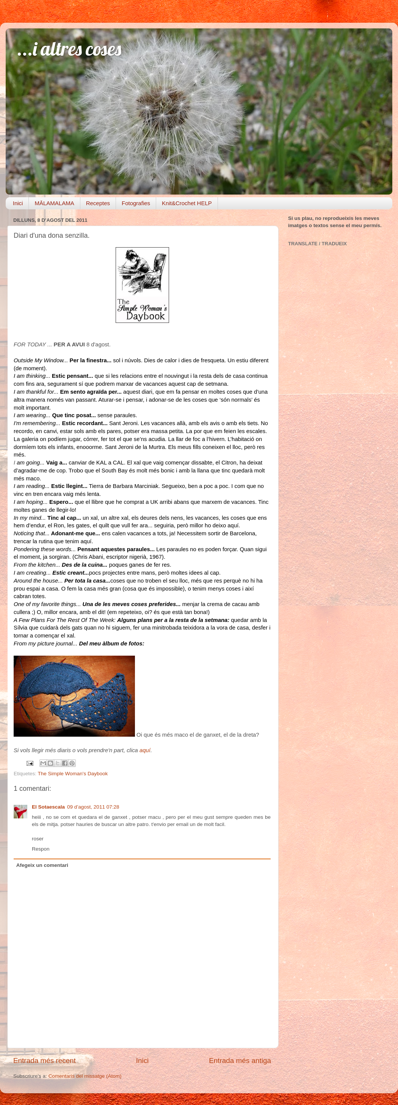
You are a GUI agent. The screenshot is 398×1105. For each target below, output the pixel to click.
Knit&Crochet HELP (187, 203)
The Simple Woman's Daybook (73, 773)
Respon (41, 849)
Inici (18, 203)
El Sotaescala (48, 807)
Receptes (98, 203)
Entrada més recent (44, 1060)
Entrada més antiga (240, 1060)
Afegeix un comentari (42, 865)
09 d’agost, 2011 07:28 (93, 807)
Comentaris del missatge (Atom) (85, 1076)
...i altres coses (69, 49)
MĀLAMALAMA (54, 203)
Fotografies (136, 203)
